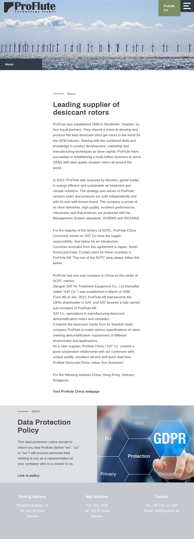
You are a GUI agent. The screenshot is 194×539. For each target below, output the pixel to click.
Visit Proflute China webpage (77, 391)
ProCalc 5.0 (169, 8)
